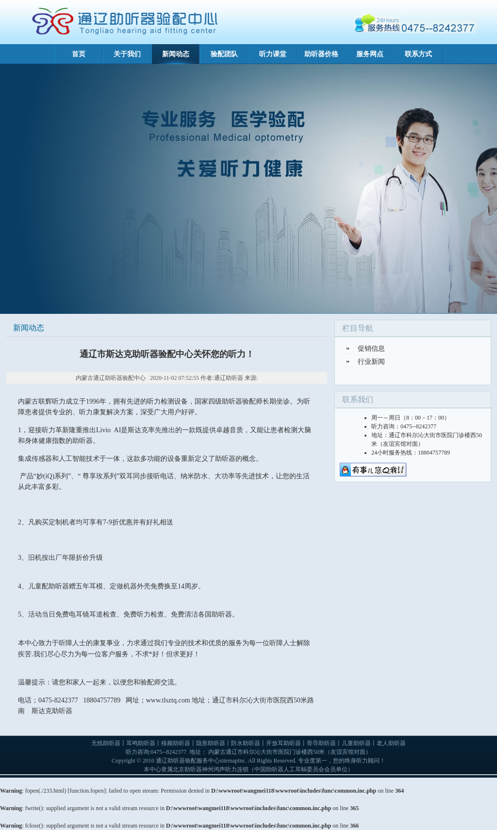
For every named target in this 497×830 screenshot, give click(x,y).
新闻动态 (175, 54)
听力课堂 (272, 54)
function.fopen (86, 790)
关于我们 (127, 54)
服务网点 (369, 54)
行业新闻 (371, 361)
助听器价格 (321, 54)
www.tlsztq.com (168, 700)
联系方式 (418, 54)
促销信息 (371, 348)
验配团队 (224, 54)
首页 (78, 54)
